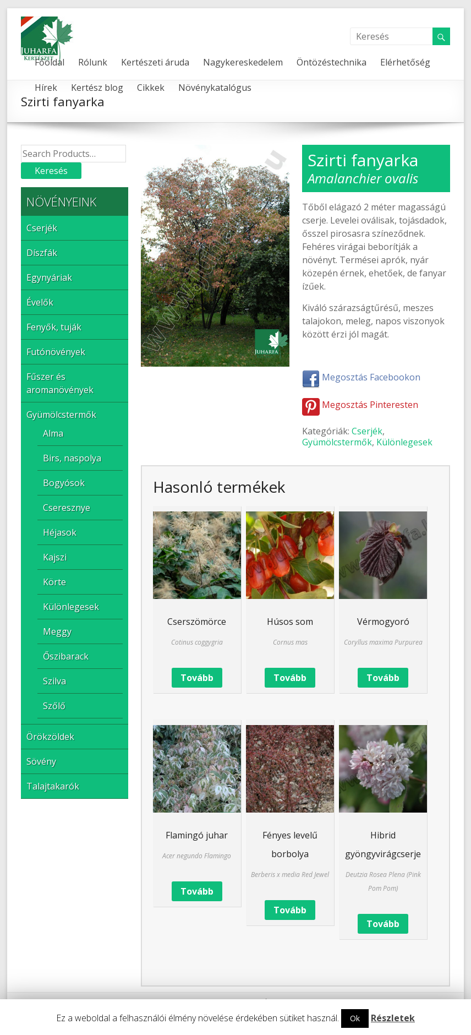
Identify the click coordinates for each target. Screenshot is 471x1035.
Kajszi (55, 557)
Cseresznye (66, 508)
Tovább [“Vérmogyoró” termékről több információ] (382, 678)
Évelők (39, 302)
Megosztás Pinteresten (360, 405)
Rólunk (92, 62)
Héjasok (59, 532)
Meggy (57, 631)
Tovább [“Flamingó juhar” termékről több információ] (196, 891)
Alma (53, 433)
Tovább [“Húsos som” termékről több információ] (289, 678)
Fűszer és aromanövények (60, 383)
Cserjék (367, 431)
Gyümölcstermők (337, 442)
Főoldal (49, 62)
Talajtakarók (52, 786)
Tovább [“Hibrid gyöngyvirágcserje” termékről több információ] (382, 924)
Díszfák (41, 253)
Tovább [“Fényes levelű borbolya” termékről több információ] (289, 910)
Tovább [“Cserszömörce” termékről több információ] (196, 678)
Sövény (41, 761)
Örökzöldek (50, 737)
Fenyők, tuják (53, 327)
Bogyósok (64, 483)
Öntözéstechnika (331, 62)
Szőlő (54, 706)
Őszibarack (66, 656)
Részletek (393, 1018)
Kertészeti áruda (155, 62)
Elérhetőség (405, 62)
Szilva (54, 681)
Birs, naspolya (72, 458)
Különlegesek (404, 442)
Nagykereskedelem (243, 62)
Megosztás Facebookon (361, 377)
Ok (355, 1018)
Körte (54, 582)
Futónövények (55, 352)
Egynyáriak (49, 277)
